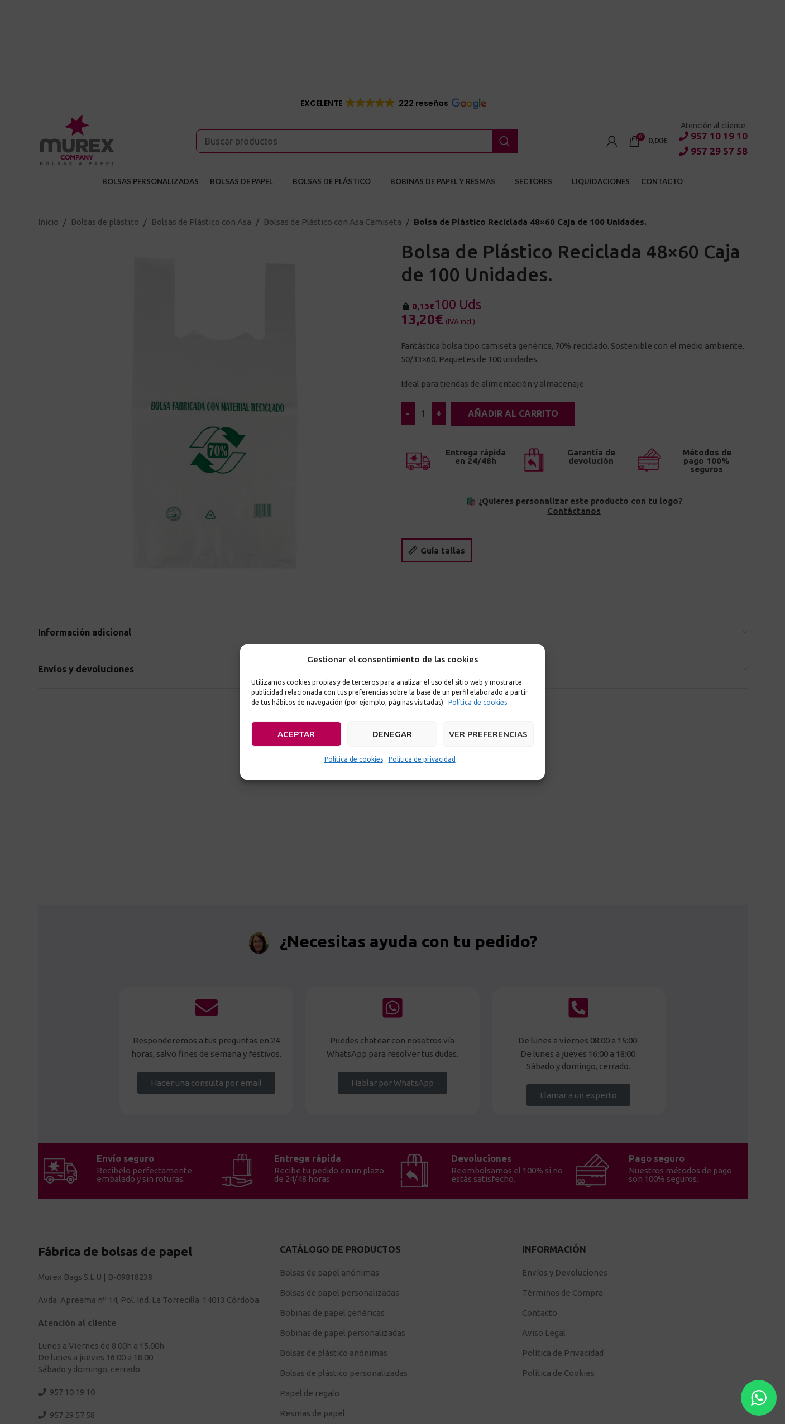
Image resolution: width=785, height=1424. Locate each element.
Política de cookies (353, 759)
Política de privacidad (422, 759)
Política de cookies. (478, 702)
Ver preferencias (488, 734)
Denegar (392, 734)
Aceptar (296, 734)
